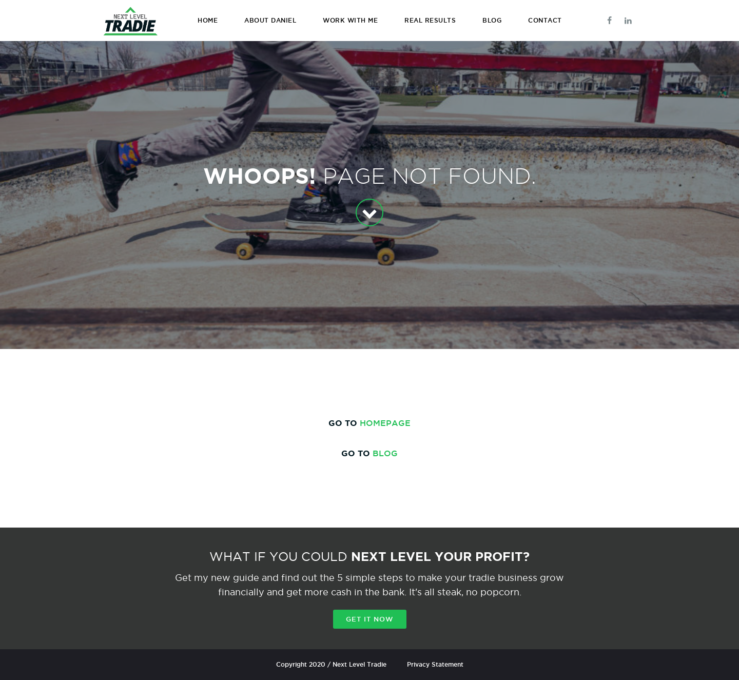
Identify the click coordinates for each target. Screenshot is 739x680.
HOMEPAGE (385, 423)
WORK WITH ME (350, 20)
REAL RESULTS (430, 20)
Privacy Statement (435, 664)
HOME (208, 20)
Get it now (370, 619)
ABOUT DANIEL (270, 20)
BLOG (491, 20)
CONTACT (545, 20)
